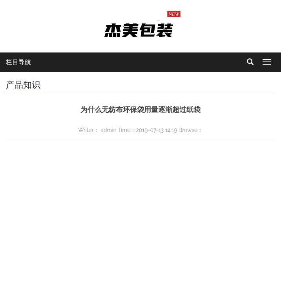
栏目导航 (18, 62)
